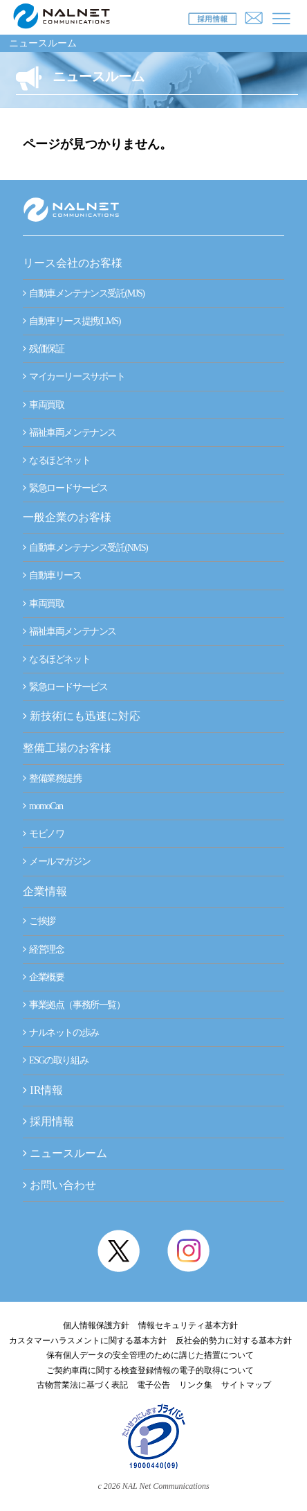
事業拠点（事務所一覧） (73, 1005)
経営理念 (43, 949)
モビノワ (43, 834)
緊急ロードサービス (65, 488)
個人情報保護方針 (96, 1325)
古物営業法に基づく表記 (82, 1385)
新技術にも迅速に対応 (81, 716)
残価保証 (43, 349)
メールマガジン (56, 861)
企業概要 (43, 977)
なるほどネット (56, 460)
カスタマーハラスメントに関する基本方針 (88, 1340)
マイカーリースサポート (73, 376)
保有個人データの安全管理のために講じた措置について (150, 1355)
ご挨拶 (39, 921)
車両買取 (43, 405)
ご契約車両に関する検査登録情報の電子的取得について (150, 1370)
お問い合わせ (63, 1185)
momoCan (42, 806)
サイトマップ (246, 1385)
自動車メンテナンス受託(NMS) (85, 547)
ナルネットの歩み (61, 1032)
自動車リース (52, 575)
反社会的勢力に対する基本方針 (234, 1340)
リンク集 (195, 1385)
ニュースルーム (43, 43)
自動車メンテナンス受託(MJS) (83, 293)
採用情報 (52, 1121)
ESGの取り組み (55, 1060)
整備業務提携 (52, 778)
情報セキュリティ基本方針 (188, 1325)
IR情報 (46, 1090)
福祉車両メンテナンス (69, 432)
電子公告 (153, 1385)
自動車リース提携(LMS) (71, 321)
